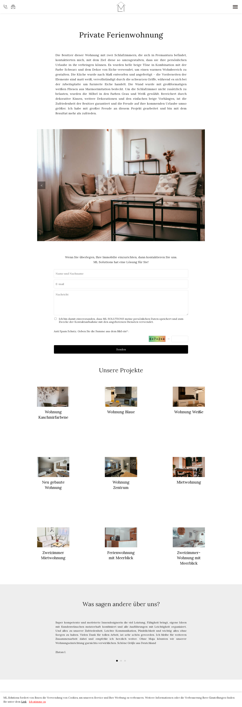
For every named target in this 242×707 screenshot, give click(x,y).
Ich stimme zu (37, 701)
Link (24, 701)
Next (200, 185)
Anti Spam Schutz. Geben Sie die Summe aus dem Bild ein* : (91, 331)
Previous (41, 185)
